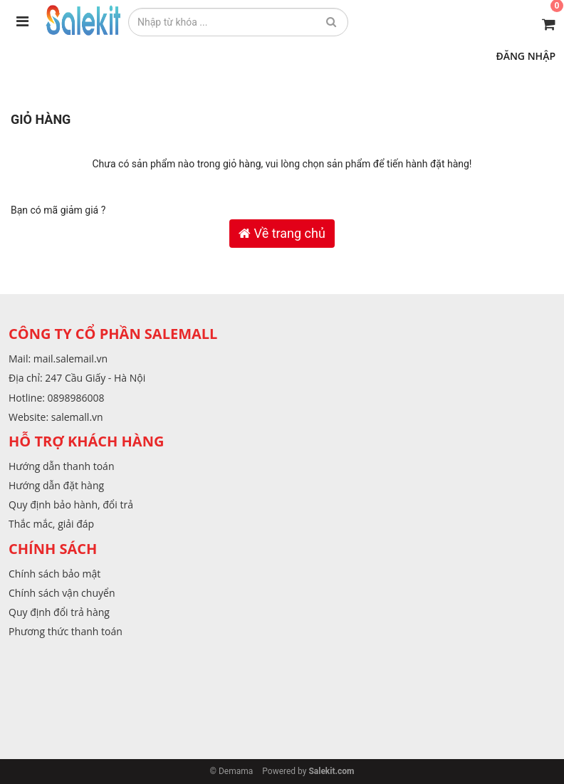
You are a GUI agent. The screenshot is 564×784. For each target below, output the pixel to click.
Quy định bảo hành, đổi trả (71, 504)
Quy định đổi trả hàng (59, 612)
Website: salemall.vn (56, 417)
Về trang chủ (282, 233)
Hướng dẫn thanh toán (61, 466)
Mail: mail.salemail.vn (58, 358)
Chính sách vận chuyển (62, 593)
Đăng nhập (525, 56)
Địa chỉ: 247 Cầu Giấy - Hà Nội (77, 378)
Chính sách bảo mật (54, 573)
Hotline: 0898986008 (57, 397)
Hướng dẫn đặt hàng (56, 485)
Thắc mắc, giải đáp (51, 523)
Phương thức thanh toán (65, 631)
